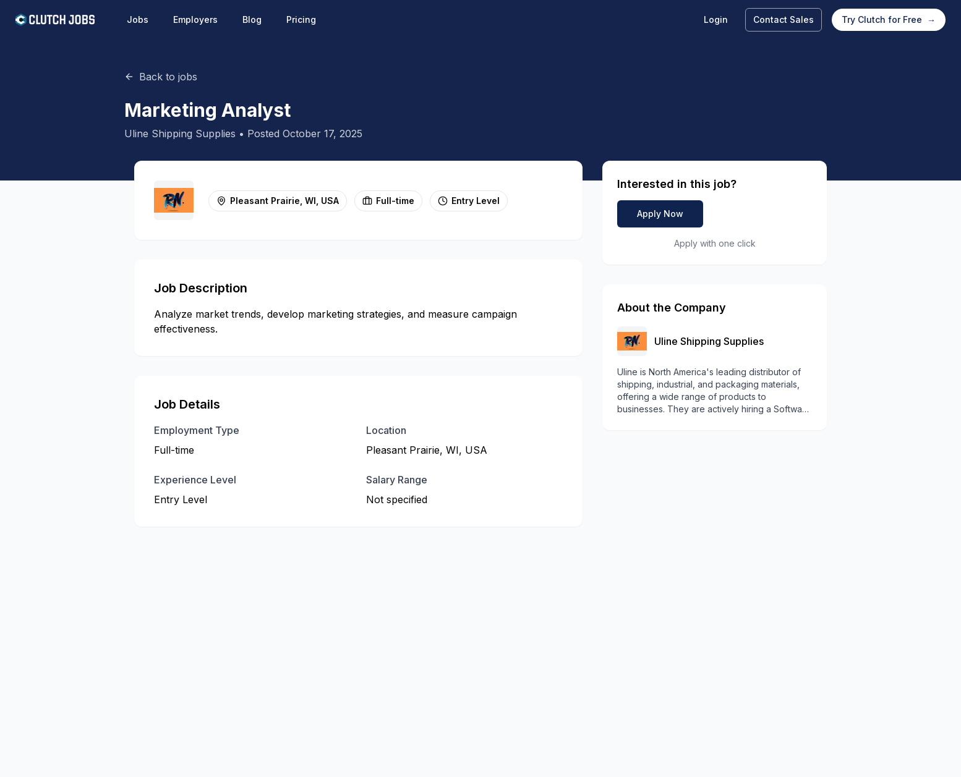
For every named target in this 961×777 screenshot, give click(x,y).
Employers (195, 19)
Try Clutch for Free (889, 19)
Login (716, 19)
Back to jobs (160, 76)
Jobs (137, 19)
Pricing (301, 19)
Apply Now (660, 213)
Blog (252, 19)
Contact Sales (783, 19)
